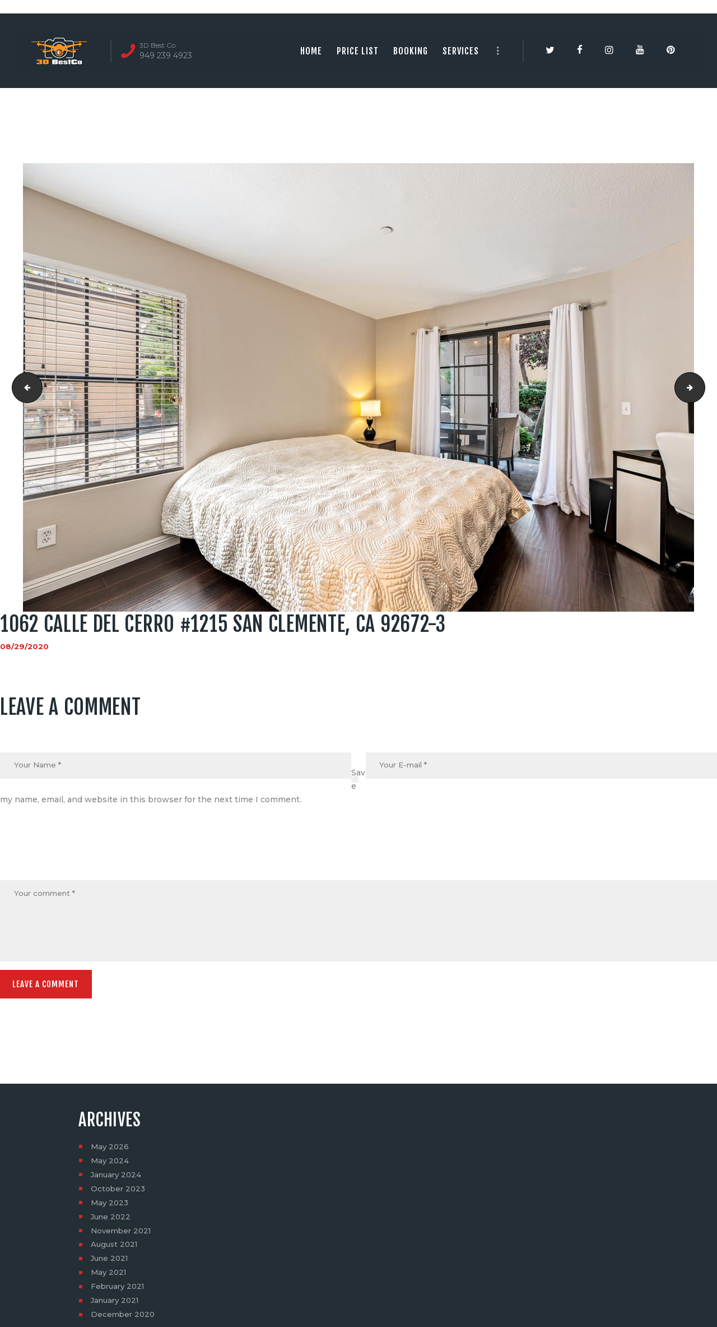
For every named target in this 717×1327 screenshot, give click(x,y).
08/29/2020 (24, 646)
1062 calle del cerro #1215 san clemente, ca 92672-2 (24, 387)
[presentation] (85, 853)
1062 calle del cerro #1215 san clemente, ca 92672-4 (701, 387)
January (118, 1178)
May (111, 1150)
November (123, 1234)
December (124, 1319)
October (119, 1192)
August (116, 1248)
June (112, 1220)
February (119, 1291)
